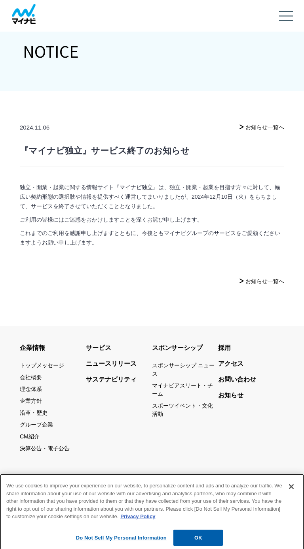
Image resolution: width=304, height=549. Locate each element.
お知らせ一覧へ (264, 127)
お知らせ (230, 395)
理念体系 (31, 389)
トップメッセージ (42, 365)
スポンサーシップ (177, 347)
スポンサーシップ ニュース (183, 369)
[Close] (291, 491)
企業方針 (31, 401)
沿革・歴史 (34, 413)
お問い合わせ (237, 379)
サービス (98, 347)
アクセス (230, 363)
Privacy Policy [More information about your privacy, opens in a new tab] (137, 521)
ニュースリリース (111, 363)
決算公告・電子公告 (45, 448)
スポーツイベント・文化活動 (182, 409)
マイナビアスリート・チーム (182, 389)
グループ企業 (36, 424)
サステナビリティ (111, 379)
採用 (224, 347)
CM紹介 (30, 436)
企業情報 (32, 347)
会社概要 (31, 377)
